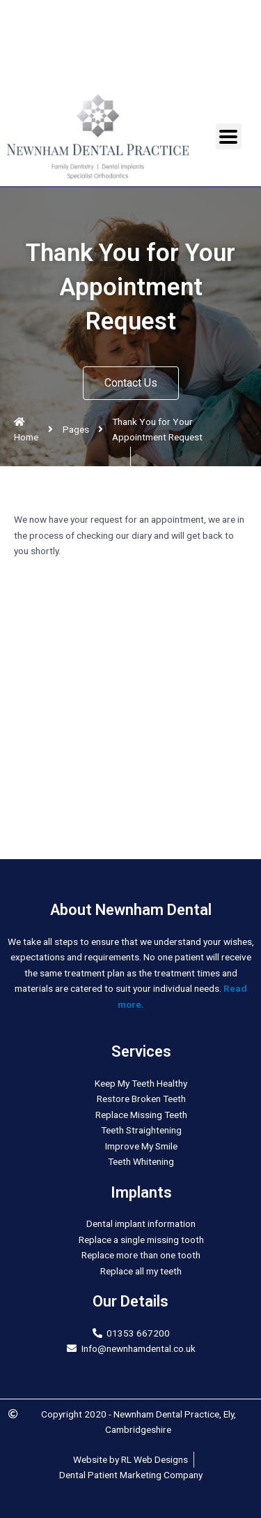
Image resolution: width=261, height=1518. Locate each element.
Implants (141, 1192)
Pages (76, 429)
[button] (131, 383)
